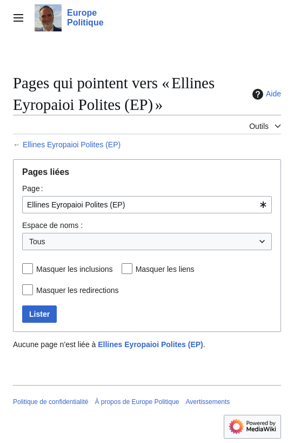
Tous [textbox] (37, 241)
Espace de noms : (52, 225)
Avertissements (208, 402)
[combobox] (147, 204)
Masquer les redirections (77, 290)
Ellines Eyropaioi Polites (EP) (72, 144)
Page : (32, 188)
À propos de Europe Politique (137, 402)
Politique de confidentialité (50, 402)
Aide (265, 94)
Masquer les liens (165, 269)
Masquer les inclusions (74, 269)
